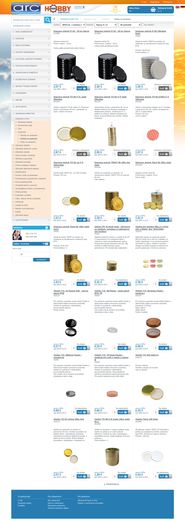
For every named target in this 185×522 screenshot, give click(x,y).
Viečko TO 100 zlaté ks (147, 355)
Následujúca (112, 484)
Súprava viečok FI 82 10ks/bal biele (150, 32)
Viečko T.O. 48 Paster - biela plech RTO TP (111, 292)
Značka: (57, 25)
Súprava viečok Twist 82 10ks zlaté (153, 162)
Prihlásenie (167, 2)
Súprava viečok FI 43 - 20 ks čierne (71, 31)
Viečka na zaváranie (122, 19)
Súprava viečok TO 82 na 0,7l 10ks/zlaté (68, 163)
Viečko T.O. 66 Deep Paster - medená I (149, 292)
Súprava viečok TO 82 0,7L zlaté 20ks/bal (70, 98)
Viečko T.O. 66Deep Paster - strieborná (68, 356)
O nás (144, 2)
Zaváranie (105, 19)
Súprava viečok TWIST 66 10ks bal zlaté (112, 163)
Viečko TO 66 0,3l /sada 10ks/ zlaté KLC (112, 420)
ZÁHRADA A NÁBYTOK (69, 19)
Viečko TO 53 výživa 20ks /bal (69, 419)
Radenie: (90, 25)
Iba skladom (149, 25)
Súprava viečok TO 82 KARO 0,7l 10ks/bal (152, 98)
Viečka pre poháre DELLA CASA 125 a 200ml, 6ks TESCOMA (151, 227)
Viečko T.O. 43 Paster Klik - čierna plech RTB (71, 292)
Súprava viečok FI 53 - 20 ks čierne (112, 31)
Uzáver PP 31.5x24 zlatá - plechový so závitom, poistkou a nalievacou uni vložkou (112, 229)
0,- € (165, 9)
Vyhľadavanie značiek (22, 26)
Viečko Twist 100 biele (146, 419)
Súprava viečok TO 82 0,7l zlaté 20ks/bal (110, 98)
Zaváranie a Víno (90, 19)
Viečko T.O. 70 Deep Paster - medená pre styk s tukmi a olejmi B (111, 357)
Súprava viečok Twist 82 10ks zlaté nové (71, 227)
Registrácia (154, 2)
